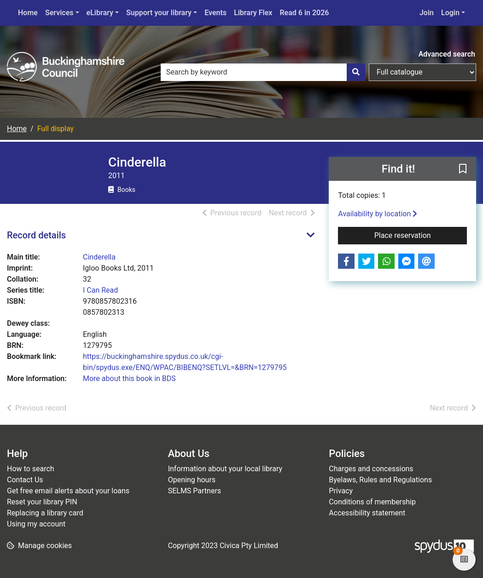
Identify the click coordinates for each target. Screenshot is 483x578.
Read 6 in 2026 (304, 12)
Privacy (341, 490)
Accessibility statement (367, 513)
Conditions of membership (372, 501)
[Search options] (422, 72)
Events (215, 12)
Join (426, 12)
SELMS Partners (194, 490)
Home (28, 12)
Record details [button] (36, 235)
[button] (463, 169)
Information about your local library (225, 468)
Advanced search (447, 54)
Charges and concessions (371, 468)
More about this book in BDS (129, 378)
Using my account (36, 524)
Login (450, 12)
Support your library (159, 12)
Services (59, 12)
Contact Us (25, 479)
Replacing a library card (45, 513)
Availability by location (377, 213)
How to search (30, 468)
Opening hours (191, 479)
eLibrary (100, 12)
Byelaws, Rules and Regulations (380, 479)
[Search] (356, 72)
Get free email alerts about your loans (68, 490)
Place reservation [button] (420, 235)
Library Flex (253, 12)
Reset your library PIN (42, 501)
